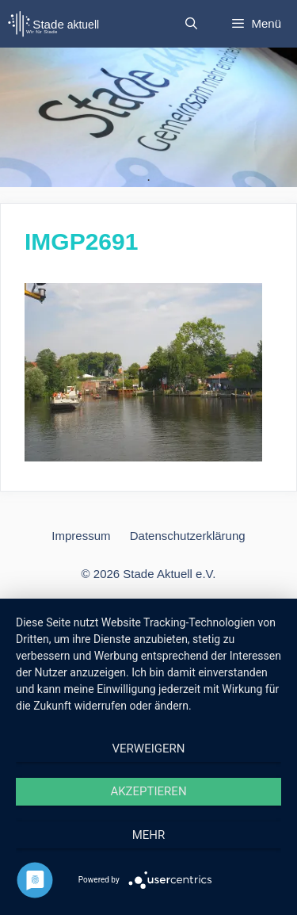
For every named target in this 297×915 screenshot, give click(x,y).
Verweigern (148, 748)
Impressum (80, 535)
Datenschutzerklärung (188, 535)
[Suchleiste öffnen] (191, 24)
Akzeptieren (148, 791)
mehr (149, 835)
